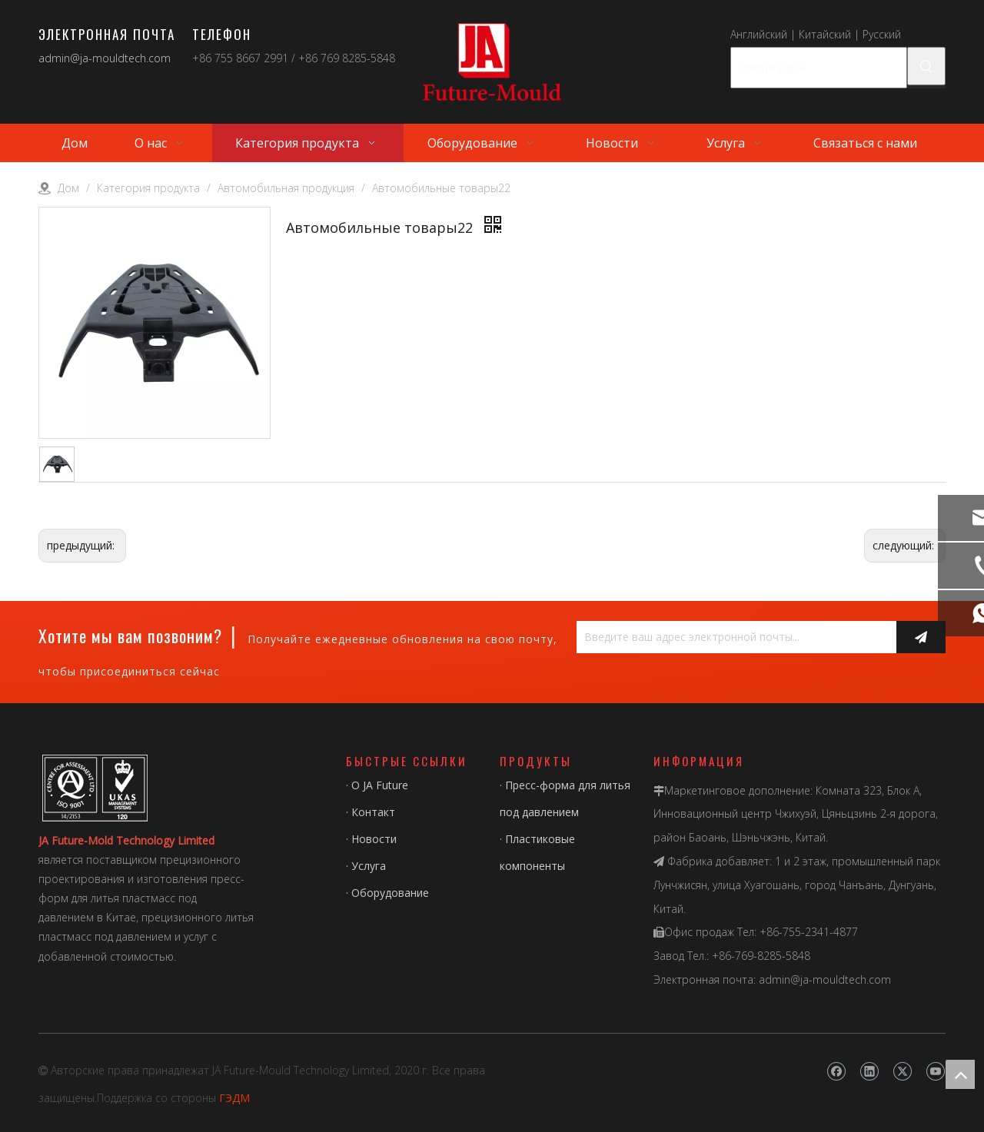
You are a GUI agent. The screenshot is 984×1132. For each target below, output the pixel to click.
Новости (374, 839)
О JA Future (379, 785)
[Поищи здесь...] (818, 67)
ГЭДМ (234, 1098)
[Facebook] (836, 1072)
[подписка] (921, 637)
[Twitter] (902, 1072)
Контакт (373, 812)
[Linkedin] (869, 1072)
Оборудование (390, 892)
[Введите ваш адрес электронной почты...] (733, 637)
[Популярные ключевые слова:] (926, 66)
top (960, 1074)
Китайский (825, 34)
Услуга (368, 865)
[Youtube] (935, 1072)
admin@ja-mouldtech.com (104, 58)
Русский (882, 34)
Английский (758, 34)
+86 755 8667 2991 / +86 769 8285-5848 (293, 58)
